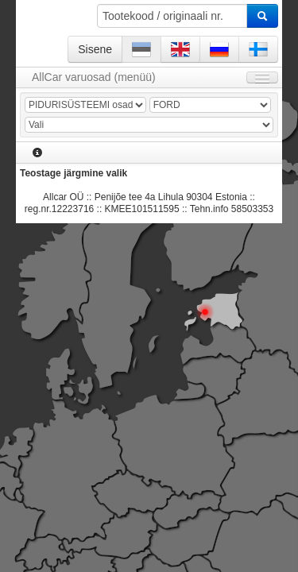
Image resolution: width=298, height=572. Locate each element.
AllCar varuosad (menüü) (94, 77)
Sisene (95, 49)
